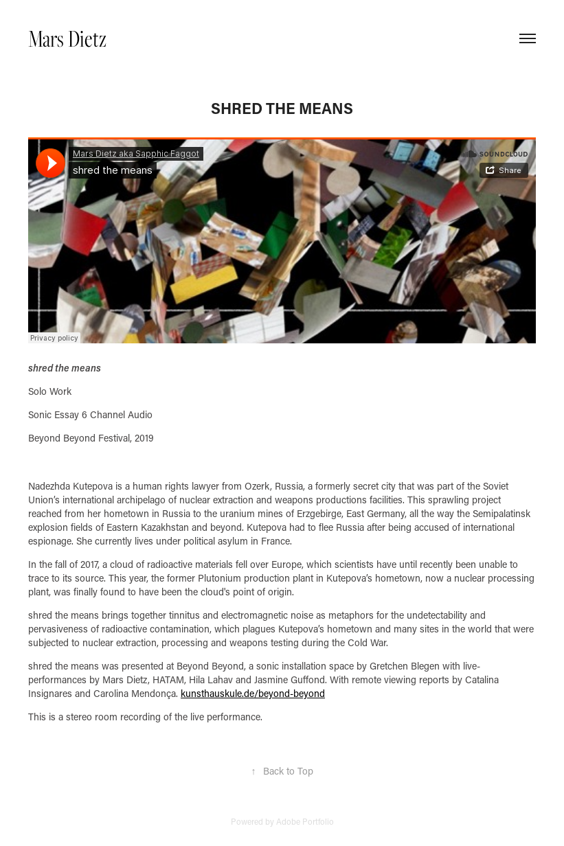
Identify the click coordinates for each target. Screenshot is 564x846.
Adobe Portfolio (305, 821)
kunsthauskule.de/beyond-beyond (253, 693)
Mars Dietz (67, 38)
